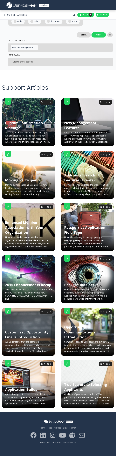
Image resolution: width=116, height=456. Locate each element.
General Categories (19, 40)
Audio (18, 21)
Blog (65, 427)
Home (42, 427)
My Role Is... (14, 54)
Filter (86, 15)
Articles (57, 427)
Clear (84, 35)
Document (53, 21)
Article (72, 21)
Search (72, 427)
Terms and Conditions (50, 442)
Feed (49, 427)
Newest (102, 15)
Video (34, 21)
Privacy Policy (69, 442)
